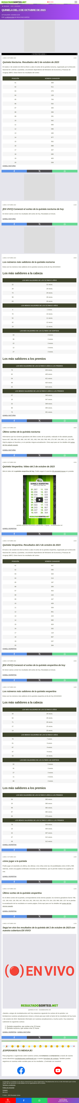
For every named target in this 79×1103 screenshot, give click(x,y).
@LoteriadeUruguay (59, 471)
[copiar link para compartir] (8, 1100)
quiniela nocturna (9, 166)
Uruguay (5, 6)
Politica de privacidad (8, 1087)
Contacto (5, 1090)
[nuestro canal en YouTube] (58, 1071)
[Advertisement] (39, 34)
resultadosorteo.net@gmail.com (25, 1058)
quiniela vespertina (9, 528)
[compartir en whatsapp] (39, 1100)
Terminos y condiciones (9, 1085)
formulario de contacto (51, 1058)
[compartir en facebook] (24, 1100)
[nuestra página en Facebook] (21, 1071)
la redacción (9, 17)
